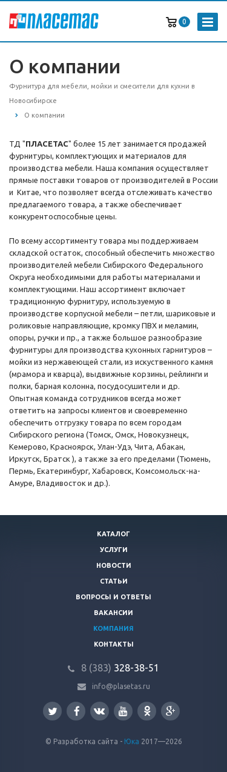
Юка (131, 741)
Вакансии (113, 612)
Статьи (114, 581)
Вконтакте (99, 710)
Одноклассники (147, 710)
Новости (113, 565)
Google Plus (171, 711)
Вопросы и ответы (113, 597)
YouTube (123, 711)
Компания (113, 628)
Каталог (113, 533)
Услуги (114, 549)
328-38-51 (120, 667)
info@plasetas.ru (121, 686)
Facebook (77, 711)
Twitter (53, 711)
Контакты (114, 644)
